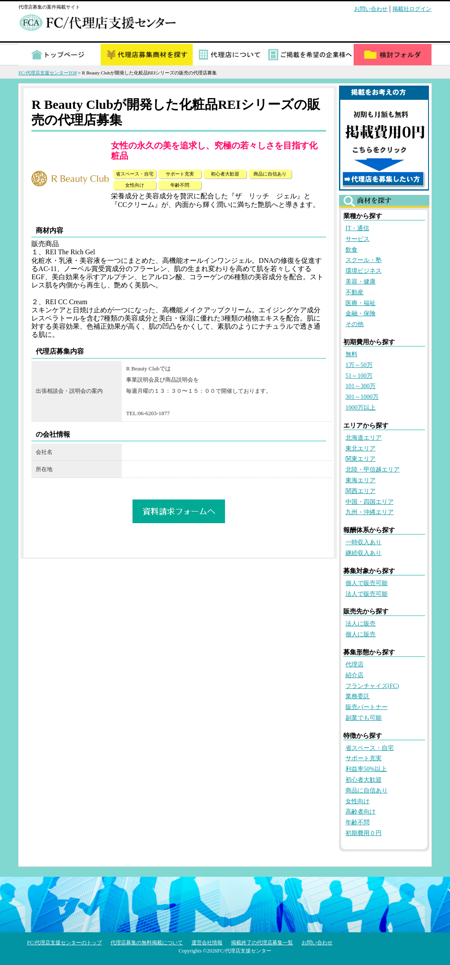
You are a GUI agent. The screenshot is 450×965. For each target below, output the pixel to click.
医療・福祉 (360, 303)
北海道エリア (363, 438)
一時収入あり (363, 542)
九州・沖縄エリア (369, 512)
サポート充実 (363, 758)
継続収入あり (363, 553)
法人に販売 (360, 623)
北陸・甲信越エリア (372, 469)
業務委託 (357, 696)
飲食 (351, 250)
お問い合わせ (371, 9)
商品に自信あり (366, 790)
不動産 (354, 292)
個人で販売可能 (366, 583)
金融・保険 (360, 313)
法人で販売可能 (366, 594)
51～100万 (359, 376)
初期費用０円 (363, 833)
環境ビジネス (363, 271)
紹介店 (354, 675)
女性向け (357, 801)
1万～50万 (359, 365)
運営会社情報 (206, 943)
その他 (354, 324)
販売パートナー (366, 707)
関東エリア (360, 459)
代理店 (354, 664)
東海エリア (360, 480)
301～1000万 (362, 397)
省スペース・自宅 (369, 748)
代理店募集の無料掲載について (147, 943)
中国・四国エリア (369, 502)
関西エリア (360, 491)
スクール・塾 (363, 260)
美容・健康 (360, 281)
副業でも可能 (363, 718)
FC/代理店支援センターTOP (47, 72)
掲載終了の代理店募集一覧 (262, 943)
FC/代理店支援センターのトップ (64, 943)
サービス (357, 239)
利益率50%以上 (366, 769)
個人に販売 (360, 634)
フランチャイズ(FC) (372, 686)
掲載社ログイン (412, 9)
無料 (351, 354)
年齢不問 (357, 822)
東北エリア (360, 448)
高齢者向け (360, 811)
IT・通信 (357, 228)
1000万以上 (360, 407)
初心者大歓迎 (363, 780)
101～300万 (360, 386)
